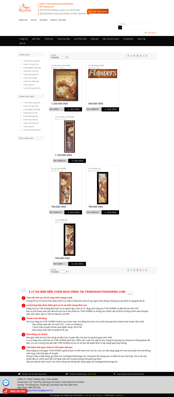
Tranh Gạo (48, 39)
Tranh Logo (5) (28, 126)
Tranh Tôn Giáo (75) (30, 64)
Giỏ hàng (44, 20)
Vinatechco (119, 395)
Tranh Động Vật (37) (30, 74)
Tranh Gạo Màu (63, 39)
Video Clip (142, 39)
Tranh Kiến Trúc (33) (30, 71)
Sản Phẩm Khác (80, 39)
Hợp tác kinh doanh (111, 39)
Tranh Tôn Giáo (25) (30, 106)
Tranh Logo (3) (28, 85)
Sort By (53, 55)
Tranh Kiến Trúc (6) (30, 113)
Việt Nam (62, 20)
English (54, 20)
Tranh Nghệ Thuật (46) (31, 109)
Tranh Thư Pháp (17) (31, 123)
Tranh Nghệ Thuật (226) (32, 68)
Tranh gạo (23, 20)
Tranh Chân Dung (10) (31, 102)
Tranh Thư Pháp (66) (31, 81)
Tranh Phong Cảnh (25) (31, 130)
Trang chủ (23, 39)
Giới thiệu (36, 39)
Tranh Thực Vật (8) (30, 78)
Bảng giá (94, 39)
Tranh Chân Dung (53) (31, 61)
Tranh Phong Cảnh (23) (31, 88)
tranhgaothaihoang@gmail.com (38, 390)
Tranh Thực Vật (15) (30, 119)
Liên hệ (22, 43)
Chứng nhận (128, 39)
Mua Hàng (75, 109)
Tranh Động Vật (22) (30, 116)
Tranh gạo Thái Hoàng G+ (93, 395)
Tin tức (34, 20)
